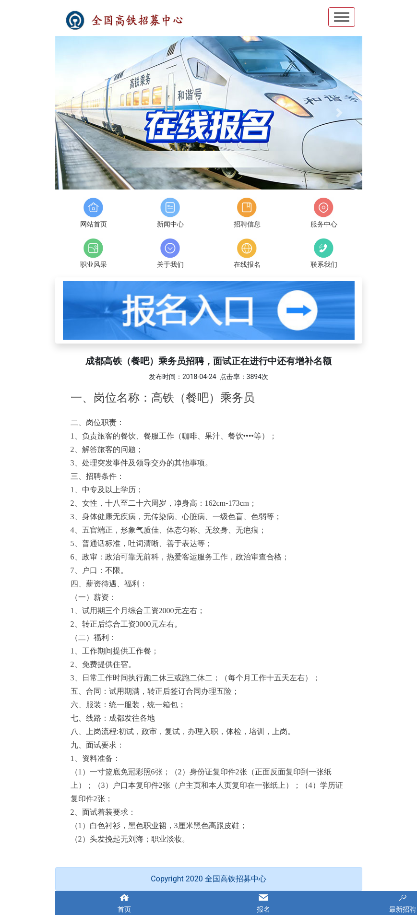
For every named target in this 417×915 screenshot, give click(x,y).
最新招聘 (402, 909)
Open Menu (341, 17)
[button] (78, 113)
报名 (263, 909)
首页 (124, 909)
